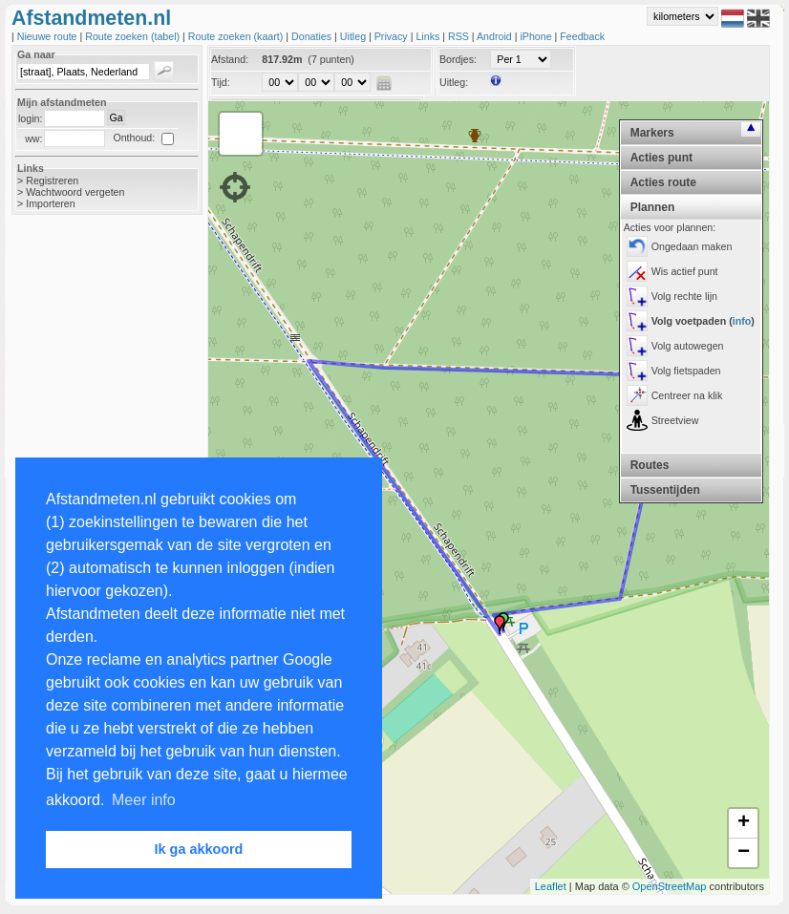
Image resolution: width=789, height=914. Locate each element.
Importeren (50, 203)
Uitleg (354, 36)
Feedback (582, 36)
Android (496, 36)
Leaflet (550, 886)
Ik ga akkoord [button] (199, 849)
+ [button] (743, 823)
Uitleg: (453, 82)
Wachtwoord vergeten (75, 192)
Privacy (392, 36)
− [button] (743, 853)
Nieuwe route (48, 36)
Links (429, 36)
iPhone (537, 36)
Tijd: (220, 82)
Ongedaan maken (692, 246)
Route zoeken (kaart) (237, 36)
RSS (460, 36)
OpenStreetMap (669, 886)
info (742, 321)
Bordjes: (458, 59)
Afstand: (229, 59)
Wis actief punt (684, 271)
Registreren (52, 180)
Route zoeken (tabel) (133, 36)
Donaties (312, 36)
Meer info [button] (144, 800)
